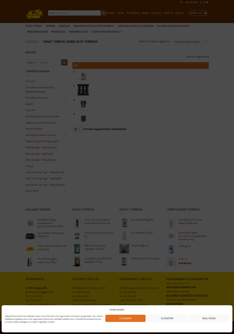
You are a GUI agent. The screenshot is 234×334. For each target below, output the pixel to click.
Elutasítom (167, 318)
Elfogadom (125, 318)
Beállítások (209, 318)
